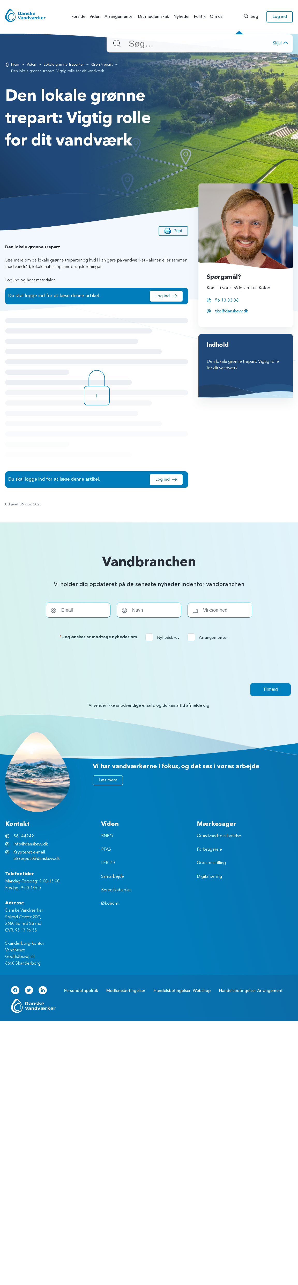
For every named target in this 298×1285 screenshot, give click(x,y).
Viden (31, 64)
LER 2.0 (108, 863)
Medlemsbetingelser (125, 991)
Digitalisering (209, 877)
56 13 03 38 (227, 300)
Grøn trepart (102, 64)
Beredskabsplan (116, 890)
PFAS (106, 850)
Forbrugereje (209, 850)
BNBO (107, 836)
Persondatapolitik (81, 991)
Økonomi (110, 904)
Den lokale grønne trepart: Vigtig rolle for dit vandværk (243, 365)
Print (173, 231)
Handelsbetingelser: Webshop (182, 991)
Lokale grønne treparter (64, 64)
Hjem (15, 64)
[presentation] (149, 662)
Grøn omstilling (211, 863)
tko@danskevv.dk (231, 311)
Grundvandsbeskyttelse (219, 836)
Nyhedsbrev (164, 637)
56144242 (23, 836)
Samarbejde (112, 877)
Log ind (162, 296)
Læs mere (108, 780)
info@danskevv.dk (30, 844)
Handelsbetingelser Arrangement (251, 991)
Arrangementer (209, 637)
